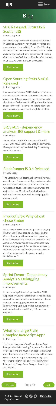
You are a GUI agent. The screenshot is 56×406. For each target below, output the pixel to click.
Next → (49, 385)
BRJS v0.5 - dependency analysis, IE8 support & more (26, 129)
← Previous (9, 385)
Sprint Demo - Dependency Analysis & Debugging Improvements (25, 278)
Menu (47, 4)
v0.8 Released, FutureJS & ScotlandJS (24, 29)
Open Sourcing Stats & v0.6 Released (25, 80)
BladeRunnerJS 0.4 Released (26, 168)
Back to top (46, 395)
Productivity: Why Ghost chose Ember (24, 218)
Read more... (13, 67)
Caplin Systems (11, 399)
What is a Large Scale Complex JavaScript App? (24, 332)
